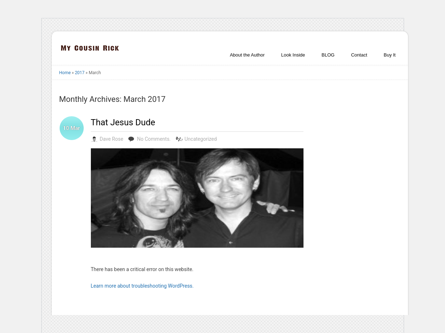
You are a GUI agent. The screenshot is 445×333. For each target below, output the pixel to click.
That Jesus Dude (123, 122)
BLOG (327, 55)
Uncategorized (201, 139)
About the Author (247, 55)
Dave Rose (112, 139)
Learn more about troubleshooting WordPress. (142, 286)
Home (65, 72)
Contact (359, 55)
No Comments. (154, 139)
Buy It (389, 55)
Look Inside (293, 55)
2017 (79, 72)
